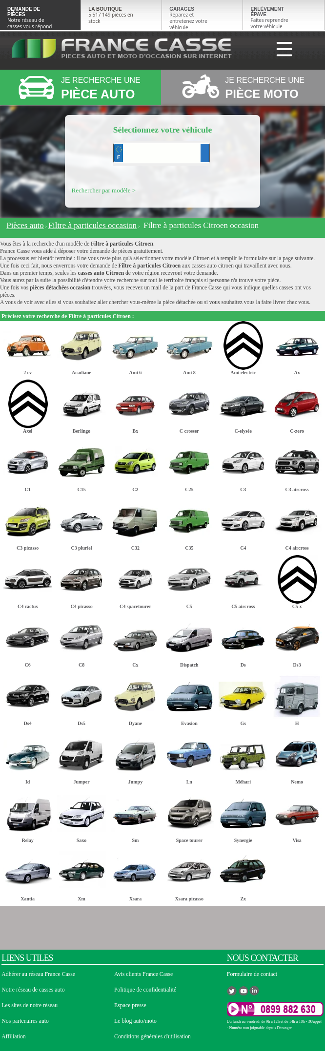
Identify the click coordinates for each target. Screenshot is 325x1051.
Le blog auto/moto (135, 1021)
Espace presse (130, 1005)
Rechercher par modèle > (104, 190)
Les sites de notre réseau (29, 1005)
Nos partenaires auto (25, 1021)
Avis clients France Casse (143, 974)
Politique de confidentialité (145, 990)
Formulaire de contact (252, 974)
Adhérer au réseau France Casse (38, 974)
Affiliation (13, 1036)
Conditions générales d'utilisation (152, 1036)
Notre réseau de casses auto (32, 990)
